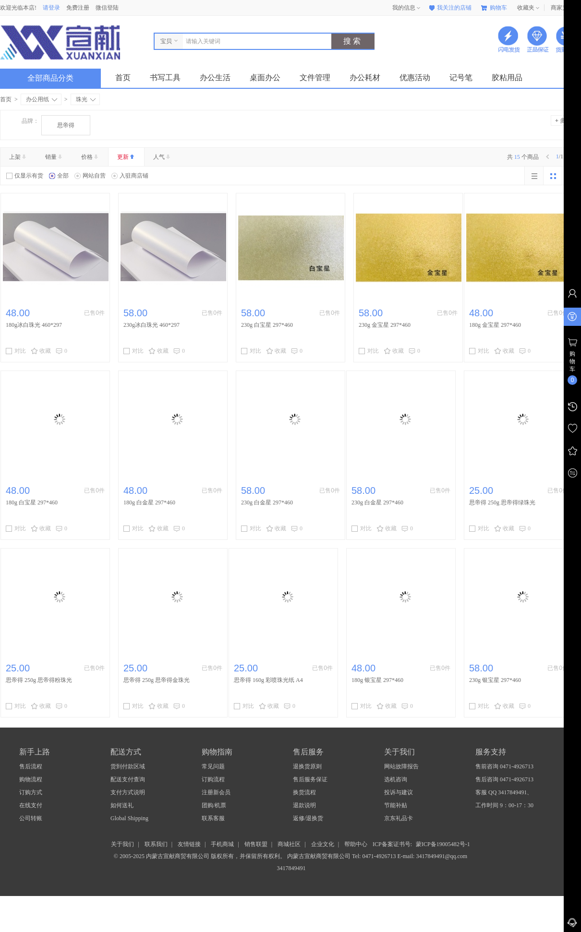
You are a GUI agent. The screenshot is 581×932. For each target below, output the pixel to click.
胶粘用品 (507, 77)
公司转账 (30, 818)
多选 (563, 120)
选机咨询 (395, 779)
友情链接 (189, 844)
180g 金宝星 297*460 (495, 325)
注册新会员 (216, 792)
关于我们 (122, 844)
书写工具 (165, 77)
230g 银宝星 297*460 (495, 680)
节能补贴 (395, 805)
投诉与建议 (398, 792)
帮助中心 (355, 844)
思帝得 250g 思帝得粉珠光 (39, 680)
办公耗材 (365, 77)
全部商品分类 (58, 78)
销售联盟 (255, 844)
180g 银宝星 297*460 (377, 680)
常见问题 (213, 766)
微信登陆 (107, 7)
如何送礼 (121, 805)
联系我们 (156, 844)
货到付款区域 (127, 766)
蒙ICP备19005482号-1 (443, 844)
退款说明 (304, 805)
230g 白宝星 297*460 (267, 325)
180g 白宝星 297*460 (32, 502)
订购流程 (213, 779)
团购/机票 (214, 805)
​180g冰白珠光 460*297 (34, 325)
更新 (126, 157)
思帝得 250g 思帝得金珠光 (156, 680)
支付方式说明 (127, 792)
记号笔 (460, 77)
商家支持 (566, 8)
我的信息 (407, 8)
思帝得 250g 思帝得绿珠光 (502, 502)
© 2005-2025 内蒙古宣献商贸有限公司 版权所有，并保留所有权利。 (200, 856)
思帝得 (65, 125)
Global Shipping (129, 818)
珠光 (86, 99)
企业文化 (322, 844)
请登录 (51, 7)
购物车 (494, 7)
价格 (90, 157)
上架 (18, 157)
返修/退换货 (308, 818)
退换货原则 (307, 766)
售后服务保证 (310, 779)
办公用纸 (41, 99)
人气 (162, 157)
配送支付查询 (127, 779)
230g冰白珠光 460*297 (151, 325)
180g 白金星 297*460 (149, 502)
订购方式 (30, 792)
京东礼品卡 (398, 818)
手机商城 (222, 844)
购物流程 (30, 779)
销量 (54, 157)
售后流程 (30, 766)
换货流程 (304, 792)
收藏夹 (529, 8)
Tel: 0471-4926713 (374, 856)
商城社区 (289, 844)
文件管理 (315, 77)
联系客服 (213, 818)
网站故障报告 (401, 766)
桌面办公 (265, 77)
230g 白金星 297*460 (267, 502)
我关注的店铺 (449, 7)
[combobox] (254, 41)
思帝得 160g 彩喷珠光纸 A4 (268, 680)
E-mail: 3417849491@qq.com (432, 856)
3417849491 (291, 868)
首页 (123, 77)
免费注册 (77, 7)
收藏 (41, 350)
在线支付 (30, 805)
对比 (16, 350)
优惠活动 (414, 77)
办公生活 (215, 77)
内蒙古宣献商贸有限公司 (319, 856)
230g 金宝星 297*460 (385, 325)
